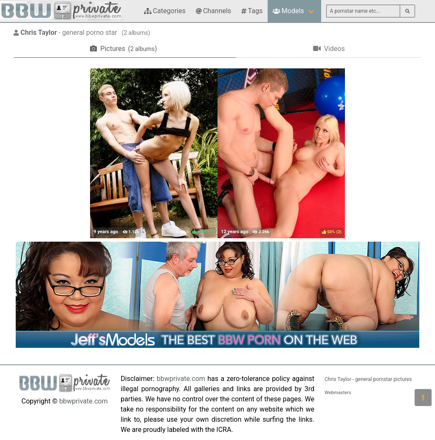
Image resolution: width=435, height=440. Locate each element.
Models (288, 11)
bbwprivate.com (83, 401)
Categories (165, 11)
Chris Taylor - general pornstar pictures (368, 379)
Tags (252, 11)
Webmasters (338, 392)
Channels (213, 11)
